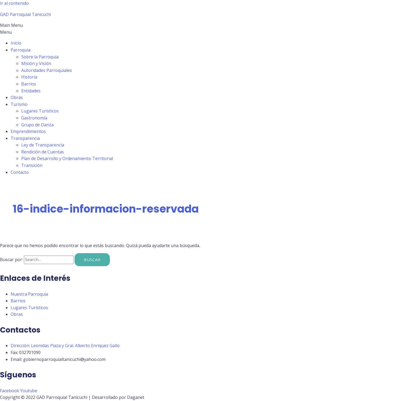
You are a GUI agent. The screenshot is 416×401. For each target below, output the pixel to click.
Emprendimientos (28, 131)
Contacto (20, 172)
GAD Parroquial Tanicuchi (25, 14)
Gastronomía (34, 118)
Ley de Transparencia (42, 145)
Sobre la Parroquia (40, 57)
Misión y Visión (36, 63)
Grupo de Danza (37, 125)
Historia (29, 77)
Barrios (28, 84)
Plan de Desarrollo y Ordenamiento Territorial (67, 158)
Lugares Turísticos (40, 111)
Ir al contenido (14, 3)
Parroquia (21, 50)
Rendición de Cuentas (42, 152)
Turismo (19, 104)
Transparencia (25, 138)
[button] (208, 29)
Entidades (31, 91)
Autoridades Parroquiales (46, 70)
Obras (17, 97)
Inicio (16, 43)
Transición (31, 165)
